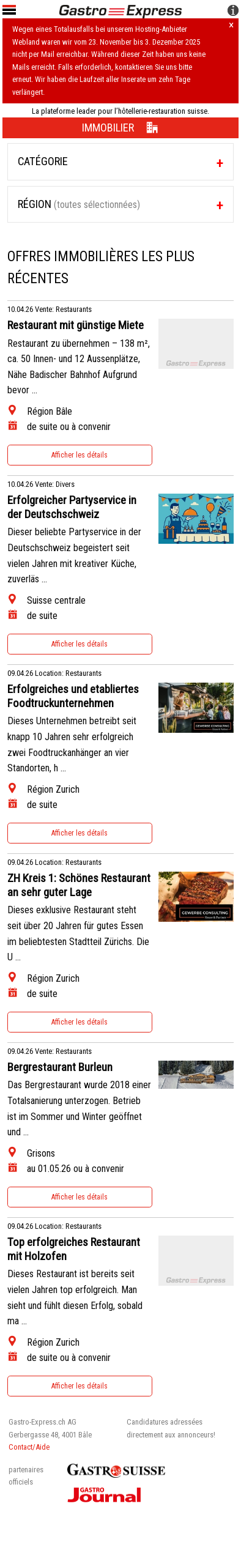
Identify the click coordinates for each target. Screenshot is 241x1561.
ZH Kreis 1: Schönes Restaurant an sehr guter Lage (78, 885)
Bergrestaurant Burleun (60, 1067)
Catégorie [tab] (43, 161)
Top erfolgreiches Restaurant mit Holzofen (73, 1249)
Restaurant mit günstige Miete (75, 325)
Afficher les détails (79, 455)
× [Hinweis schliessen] (231, 25)
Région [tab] (79, 204)
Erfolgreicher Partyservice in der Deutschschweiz (71, 507)
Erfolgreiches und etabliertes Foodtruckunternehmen (73, 696)
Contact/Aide (29, 1447)
